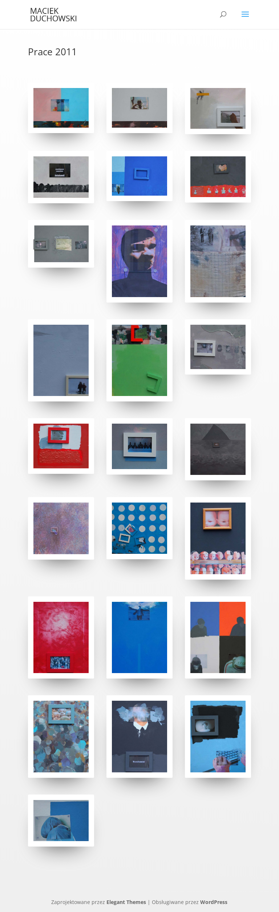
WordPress (213, 902)
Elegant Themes (126, 902)
